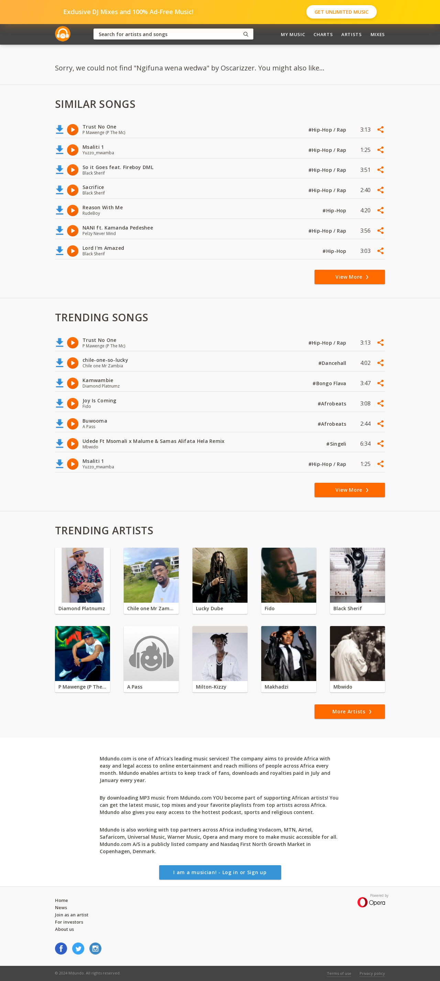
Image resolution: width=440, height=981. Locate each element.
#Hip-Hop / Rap (328, 129)
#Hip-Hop (335, 210)
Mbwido (342, 686)
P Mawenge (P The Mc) (82, 686)
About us (64, 929)
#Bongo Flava (330, 383)
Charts (323, 34)
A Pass (134, 686)
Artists (351, 34)
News (61, 907)
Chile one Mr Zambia (151, 608)
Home (61, 900)
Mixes (378, 34)
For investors (69, 922)
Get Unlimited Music (341, 12)
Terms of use (339, 973)
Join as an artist (71, 915)
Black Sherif (347, 608)
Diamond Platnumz (81, 608)
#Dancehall (333, 363)
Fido (270, 608)
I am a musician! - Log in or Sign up (219, 872)
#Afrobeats (333, 403)
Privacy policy (372, 973)
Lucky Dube (209, 608)
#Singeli (337, 444)
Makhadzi (276, 686)
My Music (293, 34)
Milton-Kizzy (211, 686)
